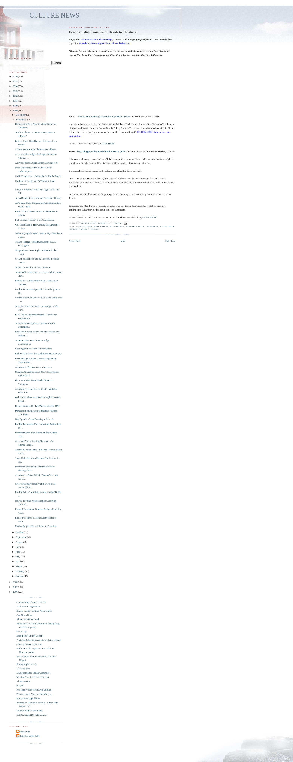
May (18, 556)
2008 (15, 582)
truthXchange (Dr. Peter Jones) (31, 714)
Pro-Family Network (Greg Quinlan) (34, 689)
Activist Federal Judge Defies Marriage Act (36, 162)
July (18, 546)
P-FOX (20, 685)
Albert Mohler (23, 681)
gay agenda (85, 227)
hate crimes (101, 227)
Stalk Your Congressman (28, 606)
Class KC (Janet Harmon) (28, 644)
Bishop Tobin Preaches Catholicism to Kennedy (38, 353)
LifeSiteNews (23, 668)
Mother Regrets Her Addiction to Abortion (35, 526)
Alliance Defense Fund (27, 619)
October (20, 532)
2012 (15, 95)
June (18, 551)
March (19, 566)
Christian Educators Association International (38, 640)
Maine (163, 227)
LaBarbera (151, 227)
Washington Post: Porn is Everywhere (33, 348)
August (19, 542)
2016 (15, 76)
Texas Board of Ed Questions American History (38, 198)
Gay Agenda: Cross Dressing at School (34, 419)
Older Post (170, 241)
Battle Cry (21, 631)
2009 (15, 110)
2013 (15, 91)
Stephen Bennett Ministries (29, 710)
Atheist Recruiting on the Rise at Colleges (35, 149)
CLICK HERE (107, 143)
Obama (83, 229)
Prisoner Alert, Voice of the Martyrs (33, 694)
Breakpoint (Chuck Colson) (29, 635)
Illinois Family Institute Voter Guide (34, 610)
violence (93, 229)
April (18, 561)
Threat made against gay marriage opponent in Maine (104, 116)
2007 (15, 586)
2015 (15, 81)
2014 (15, 86)
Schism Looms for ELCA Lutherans (32, 267)
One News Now (24, 615)
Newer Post (74, 241)
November (21, 119)
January (20, 576)
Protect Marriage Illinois (28, 698)
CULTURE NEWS (54, 15)
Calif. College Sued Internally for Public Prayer (38, 176)
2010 (15, 105)
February (20, 571)
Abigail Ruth (23, 731)
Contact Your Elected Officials (31, 602)
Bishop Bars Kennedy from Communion (34, 219)
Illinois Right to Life (26, 664)
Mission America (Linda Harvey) (32, 677)
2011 (15, 100)
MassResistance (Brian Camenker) (33, 672)
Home (123, 241)
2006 (15, 591)
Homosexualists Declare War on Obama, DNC (37, 405)
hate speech (117, 227)
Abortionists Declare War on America (33, 367)
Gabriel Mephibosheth (28, 736)
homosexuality (134, 227)
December (21, 114)
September (21, 537)
